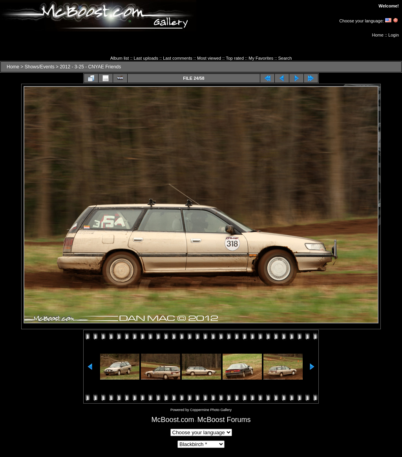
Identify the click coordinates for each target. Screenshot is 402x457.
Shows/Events (40, 67)
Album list (119, 58)
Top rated (235, 58)
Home (378, 35)
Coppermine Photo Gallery (211, 410)
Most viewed (209, 58)
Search (285, 58)
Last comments (177, 58)
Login (393, 35)
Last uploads (146, 58)
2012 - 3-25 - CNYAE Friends (90, 67)
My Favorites (261, 58)
